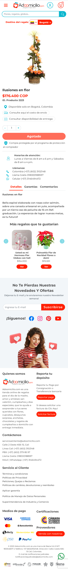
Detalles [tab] (16, 186)
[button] (4, 127)
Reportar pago (46, 397)
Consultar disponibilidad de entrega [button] (28, 119)
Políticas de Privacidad (14, 477)
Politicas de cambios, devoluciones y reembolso (28, 485)
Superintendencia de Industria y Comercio (25, 502)
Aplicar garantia (11, 490)
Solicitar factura (46, 414)
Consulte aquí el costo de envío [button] (25, 113)
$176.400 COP (15, 96)
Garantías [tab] (30, 186)
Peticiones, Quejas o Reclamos (18, 481)
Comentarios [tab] (49, 186)
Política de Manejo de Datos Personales (24, 496)
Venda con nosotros (50, 533)
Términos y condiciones (15, 473)
